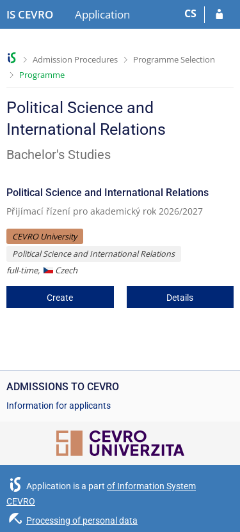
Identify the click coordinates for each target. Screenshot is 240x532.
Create (60, 298)
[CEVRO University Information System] (29, 14)
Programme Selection (174, 59)
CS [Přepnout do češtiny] (190, 13)
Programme (42, 74)
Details (179, 298)
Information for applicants (58, 405)
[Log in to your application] (219, 14)
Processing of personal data (82, 520)
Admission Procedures (75, 59)
